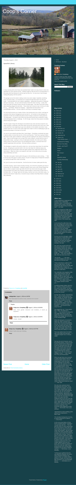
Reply (10, 301)
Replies (13, 304)
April (59, 169)
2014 (57, 187)
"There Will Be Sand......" (63, 139)
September (60, 135)
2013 (57, 190)
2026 (57, 110)
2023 (57, 117)
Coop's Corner (20, 11)
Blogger (45, 480)
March (59, 171)
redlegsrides (12, 296)
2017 (57, 181)
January (60, 176)
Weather (59, 148)
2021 (57, 122)
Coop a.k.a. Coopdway (19, 307)
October (60, 133)
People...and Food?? (62, 146)
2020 (57, 124)
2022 (57, 119)
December (60, 128)
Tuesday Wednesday (62, 159)
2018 (57, 178)
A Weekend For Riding (63, 141)
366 (58, 155)
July (59, 162)
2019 (57, 126)
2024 (57, 115)
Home (27, 364)
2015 (57, 185)
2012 (57, 192)
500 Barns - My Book (61, 61)
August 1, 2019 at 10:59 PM (35, 316)
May (59, 167)
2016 (57, 183)
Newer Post (8, 364)
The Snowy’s (60, 153)
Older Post (45, 364)
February (60, 173)
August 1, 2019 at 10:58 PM (35, 307)
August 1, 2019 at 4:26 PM (23, 296)
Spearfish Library (61, 157)
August (59, 137)
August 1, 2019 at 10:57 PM (31, 328)
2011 (57, 194)
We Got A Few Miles (62, 144)
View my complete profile (60, 81)
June (59, 164)
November (60, 130)
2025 (57, 113)
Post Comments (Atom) (17, 368)
